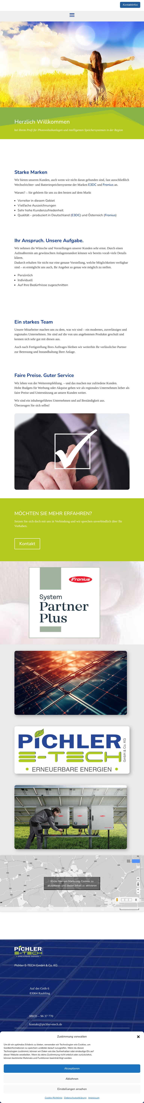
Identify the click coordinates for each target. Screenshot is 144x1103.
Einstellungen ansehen (72, 1089)
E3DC (92, 185)
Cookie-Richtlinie (53, 1097)
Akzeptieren (72, 1068)
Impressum (93, 1097)
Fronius (108, 185)
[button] (138, 1037)
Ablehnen (72, 1079)
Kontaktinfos (130, 5)
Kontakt (27, 544)
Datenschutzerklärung (75, 1097)
